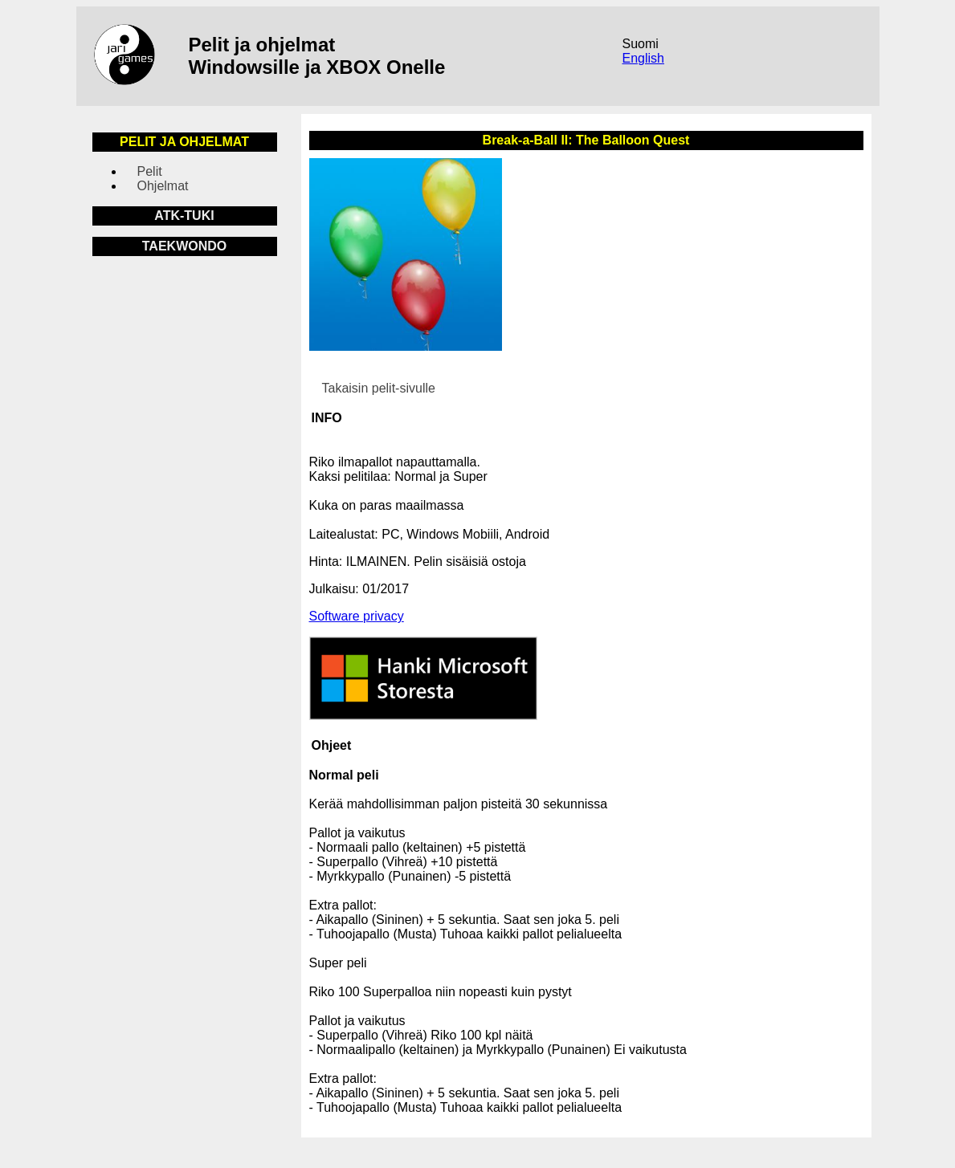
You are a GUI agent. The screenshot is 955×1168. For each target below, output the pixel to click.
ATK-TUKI (184, 215)
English (643, 58)
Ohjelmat (163, 186)
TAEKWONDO (184, 246)
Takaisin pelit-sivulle (378, 388)
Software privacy (356, 616)
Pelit (149, 171)
